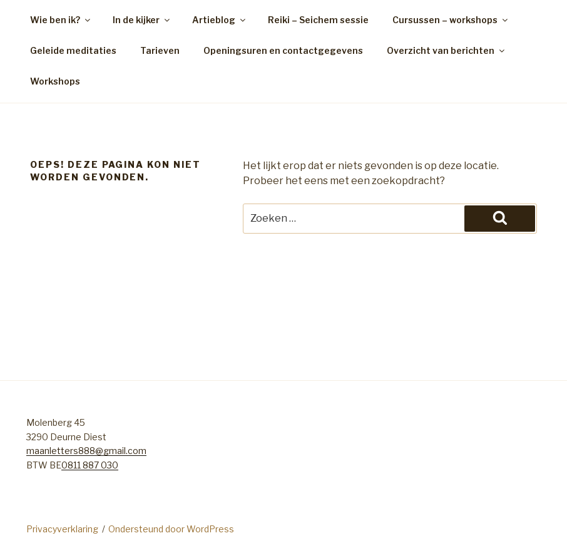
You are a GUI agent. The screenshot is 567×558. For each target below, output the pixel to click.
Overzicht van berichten (446, 50)
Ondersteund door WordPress (171, 529)
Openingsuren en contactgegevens (283, 50)
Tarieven (160, 50)
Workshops (55, 81)
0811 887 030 (89, 465)
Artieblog (219, 19)
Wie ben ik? (61, 19)
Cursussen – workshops (450, 19)
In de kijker (142, 19)
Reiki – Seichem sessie (318, 19)
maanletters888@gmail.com (86, 450)
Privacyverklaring (62, 529)
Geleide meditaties (73, 50)
